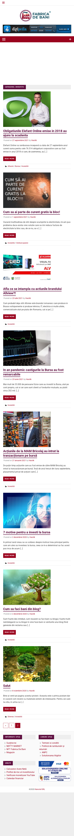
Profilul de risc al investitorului (20, 772)
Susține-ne (11, 743)
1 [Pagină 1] (11, 725)
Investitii (25, 166)
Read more (9, 159)
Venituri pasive (22, 243)
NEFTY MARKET (14, 746)
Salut (6, 686)
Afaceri (10, 166)
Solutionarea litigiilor (51, 755)
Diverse (11, 717)
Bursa (17, 166)
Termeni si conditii (50, 743)
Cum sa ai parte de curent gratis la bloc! (31, 212)
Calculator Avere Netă (16, 769)
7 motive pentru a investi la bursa (26, 532)
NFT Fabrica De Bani (16, 749)
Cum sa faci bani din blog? (22, 609)
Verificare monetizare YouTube (20, 775)
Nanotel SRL (40, 789)
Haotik (34, 140)
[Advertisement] (37, 62)
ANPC (44, 752)
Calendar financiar (14, 778)
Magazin (10, 752)
